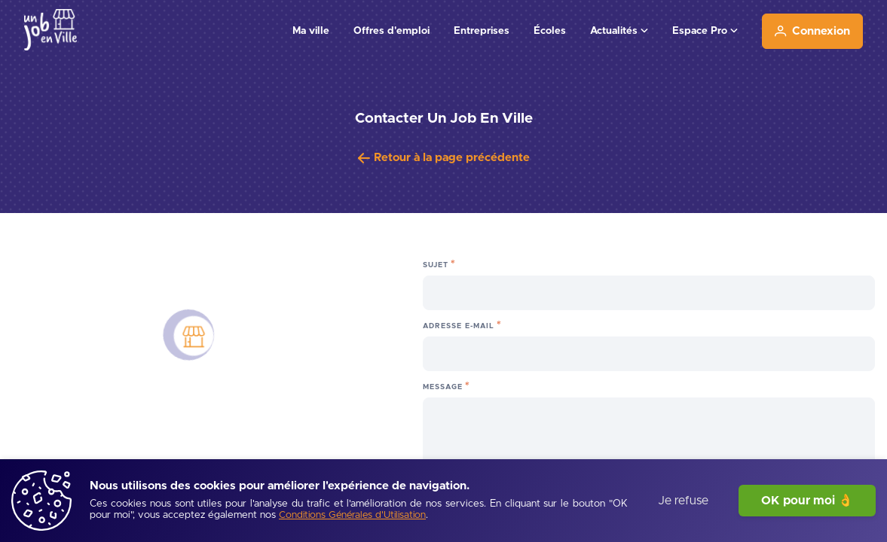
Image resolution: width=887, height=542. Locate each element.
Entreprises (481, 31)
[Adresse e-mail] (649, 353)
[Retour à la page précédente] (444, 158)
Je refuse (683, 501)
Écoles (550, 31)
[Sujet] (649, 293)
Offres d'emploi (391, 31)
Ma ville (310, 31)
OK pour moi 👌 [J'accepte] (807, 501)
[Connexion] (812, 31)
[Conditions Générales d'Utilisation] (352, 516)
